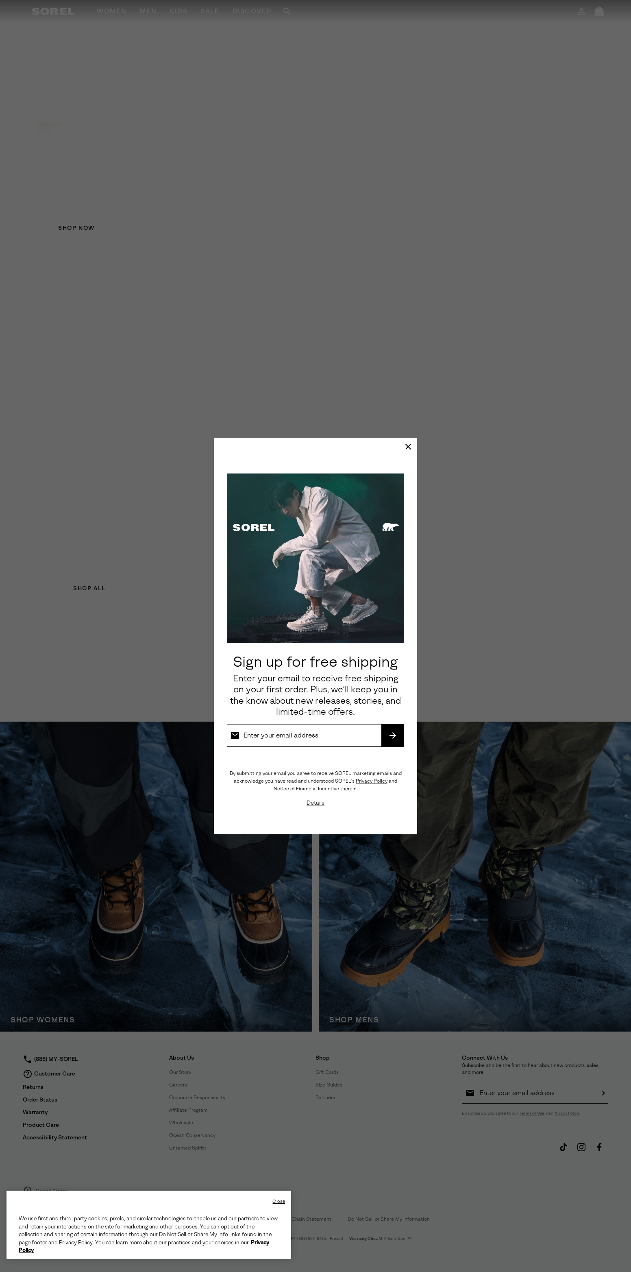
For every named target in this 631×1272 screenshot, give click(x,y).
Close (278, 1201)
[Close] (408, 447)
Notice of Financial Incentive (306, 788)
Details (315, 803)
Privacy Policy (371, 781)
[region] (149, 1225)
